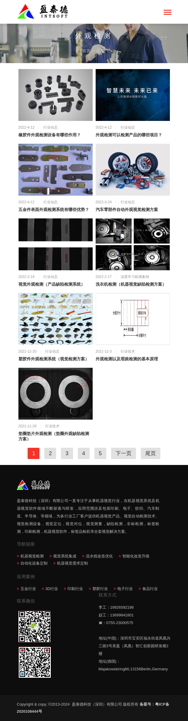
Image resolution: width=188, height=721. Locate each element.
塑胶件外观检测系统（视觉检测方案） (53, 359)
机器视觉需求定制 (72, 563)
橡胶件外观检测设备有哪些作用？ (49, 135)
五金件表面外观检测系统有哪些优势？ (53, 209)
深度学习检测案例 (135, 277)
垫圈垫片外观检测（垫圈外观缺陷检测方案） (53, 436)
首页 (86, 50)
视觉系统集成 (64, 556)
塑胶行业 (100, 588)
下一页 (124, 453)
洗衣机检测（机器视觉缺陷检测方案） (131, 284)
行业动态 (50, 127)
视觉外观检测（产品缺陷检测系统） (51, 284)
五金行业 (28, 588)
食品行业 (150, 588)
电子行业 (125, 588)
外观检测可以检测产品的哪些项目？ (129, 135)
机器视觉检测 (32, 556)
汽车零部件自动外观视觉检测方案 (127, 209)
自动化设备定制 (34, 563)
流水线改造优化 (99, 556)
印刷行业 (75, 588)
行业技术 (128, 351)
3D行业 (51, 588)
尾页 (150, 453)
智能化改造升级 (135, 556)
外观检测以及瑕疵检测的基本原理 (127, 359)
